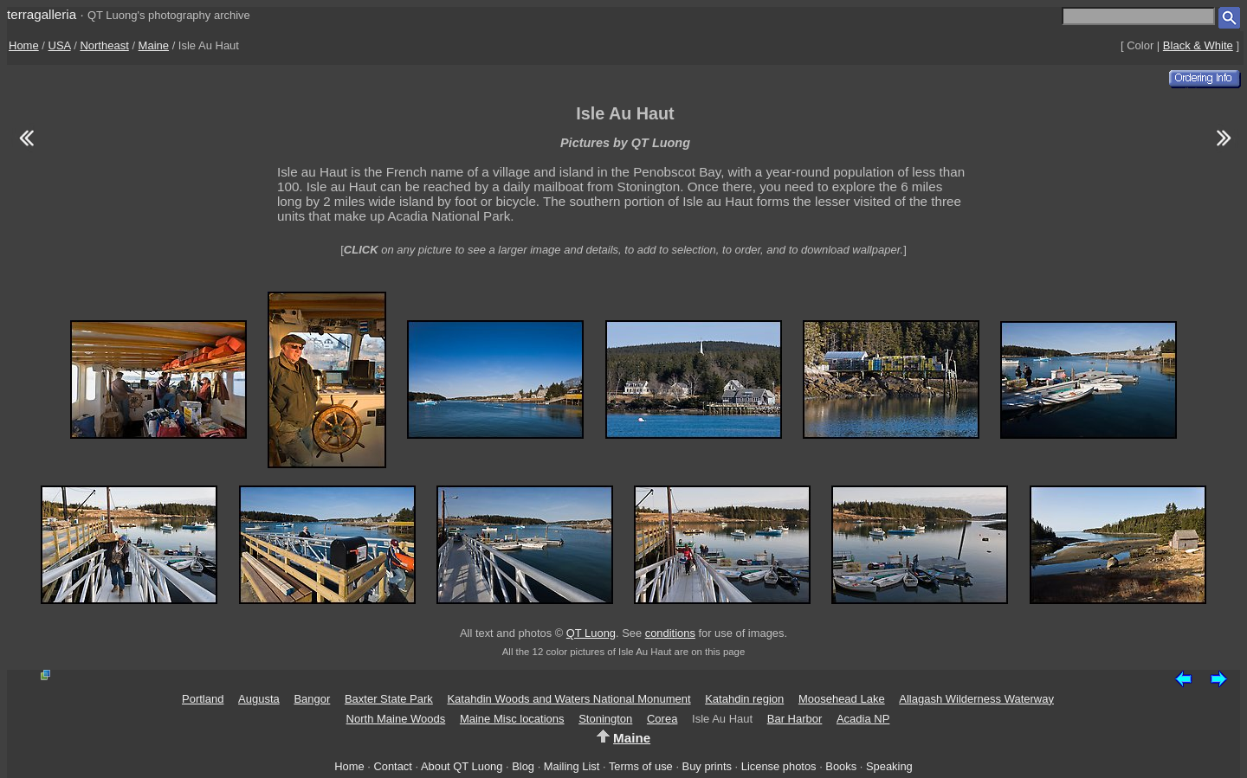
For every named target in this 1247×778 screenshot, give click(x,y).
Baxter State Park (389, 698)
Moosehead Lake (841, 698)
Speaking (889, 766)
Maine (154, 45)
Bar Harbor (795, 718)
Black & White (1198, 45)
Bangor (312, 698)
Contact (392, 766)
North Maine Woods (396, 718)
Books (840, 766)
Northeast (104, 45)
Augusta (259, 698)
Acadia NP (863, 718)
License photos (779, 766)
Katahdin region (744, 698)
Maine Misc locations (512, 718)
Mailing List (572, 766)
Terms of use (641, 766)
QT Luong (591, 633)
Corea (662, 718)
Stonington (605, 718)
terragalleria (41, 14)
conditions (670, 633)
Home (24, 45)
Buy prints (707, 766)
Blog (523, 766)
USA (59, 45)
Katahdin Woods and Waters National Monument (568, 698)
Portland (202, 698)
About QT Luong (461, 766)
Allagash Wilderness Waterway (976, 698)
